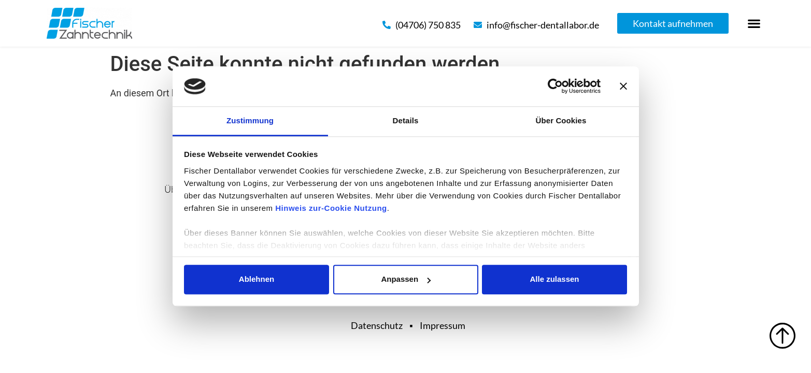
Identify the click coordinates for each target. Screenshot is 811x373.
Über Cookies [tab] (561, 120)
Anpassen (406, 279)
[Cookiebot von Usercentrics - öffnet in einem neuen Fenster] (555, 86)
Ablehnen (256, 279)
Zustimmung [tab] (250, 120)
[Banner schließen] (623, 86)
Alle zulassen (554, 279)
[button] (754, 23)
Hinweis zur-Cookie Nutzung (331, 208)
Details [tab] (406, 120)
